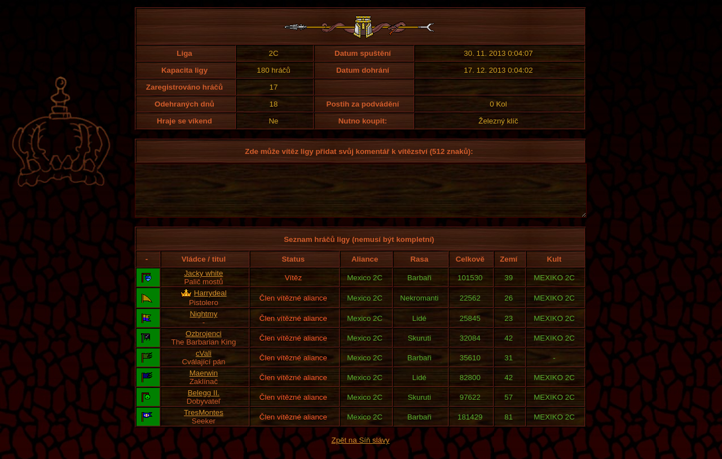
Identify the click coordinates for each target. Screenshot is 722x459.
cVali (204, 363)
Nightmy (203, 324)
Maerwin (204, 383)
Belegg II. (203, 403)
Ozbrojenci (204, 343)
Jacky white (203, 283)
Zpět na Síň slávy (361, 450)
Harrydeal (210, 303)
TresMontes (203, 422)
